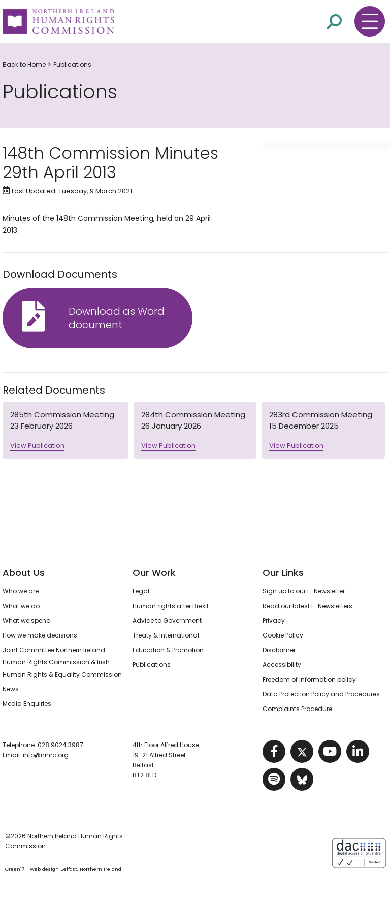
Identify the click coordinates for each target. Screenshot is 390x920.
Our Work (154, 572)
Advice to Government (167, 620)
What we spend (27, 620)
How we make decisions (40, 635)
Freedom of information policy (309, 679)
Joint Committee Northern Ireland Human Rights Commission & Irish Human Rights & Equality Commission (62, 662)
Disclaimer (279, 650)
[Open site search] (334, 21)
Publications (72, 64)
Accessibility (282, 664)
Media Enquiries (27, 703)
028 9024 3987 (60, 744)
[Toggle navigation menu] (369, 21)
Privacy (274, 620)
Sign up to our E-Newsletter (304, 591)
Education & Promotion (168, 650)
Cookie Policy (283, 635)
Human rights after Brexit (171, 605)
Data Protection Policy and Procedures (321, 694)
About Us (24, 572)
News (11, 689)
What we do (21, 605)
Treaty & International (166, 635)
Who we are (21, 591)
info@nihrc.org (46, 755)
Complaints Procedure (297, 708)
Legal (141, 591)
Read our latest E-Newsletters (307, 605)
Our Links (283, 572)
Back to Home (24, 64)
